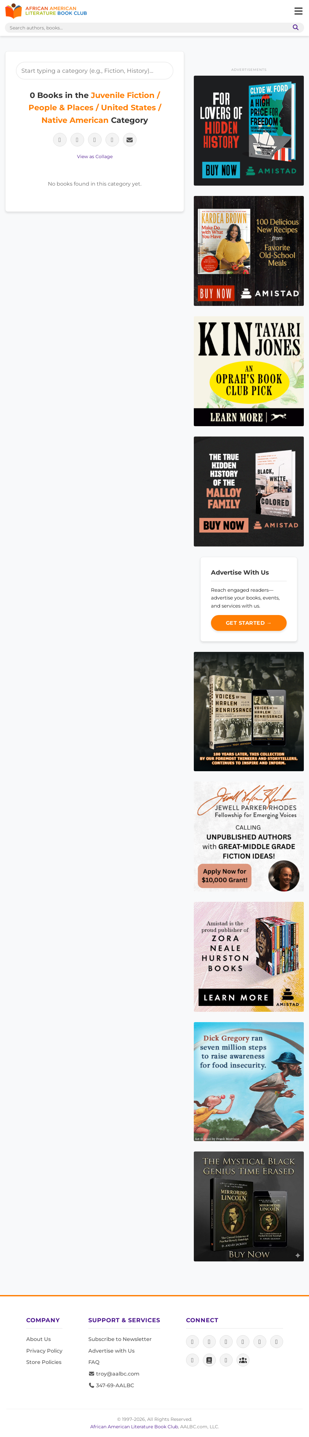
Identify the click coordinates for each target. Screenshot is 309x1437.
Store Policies (43, 1362)
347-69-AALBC (111, 1385)
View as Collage (95, 156)
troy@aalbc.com (113, 1374)
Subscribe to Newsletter (120, 1339)
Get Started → (249, 623)
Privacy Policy (44, 1351)
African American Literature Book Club (134, 1427)
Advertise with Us (111, 1351)
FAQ (93, 1362)
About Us (38, 1339)
